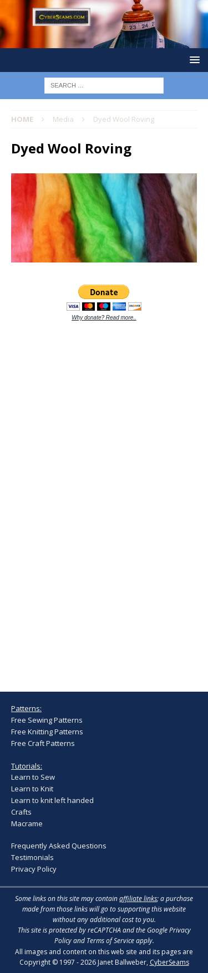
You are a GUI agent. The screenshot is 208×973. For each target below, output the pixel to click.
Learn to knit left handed (52, 800)
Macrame (27, 823)
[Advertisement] (94, 500)
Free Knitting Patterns (47, 732)
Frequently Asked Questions (58, 846)
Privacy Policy (34, 869)
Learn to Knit (32, 789)
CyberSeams (169, 962)
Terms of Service (110, 940)
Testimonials (32, 857)
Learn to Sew (33, 777)
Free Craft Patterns (43, 743)
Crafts (21, 812)
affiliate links (138, 898)
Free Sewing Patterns (47, 720)
